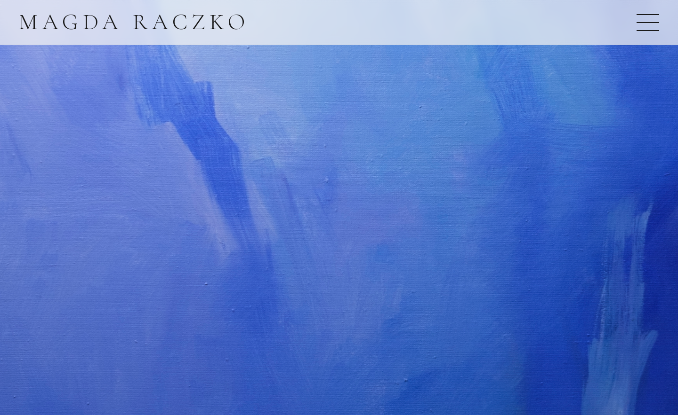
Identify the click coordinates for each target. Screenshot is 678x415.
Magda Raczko (134, 22)
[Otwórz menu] (648, 22)
